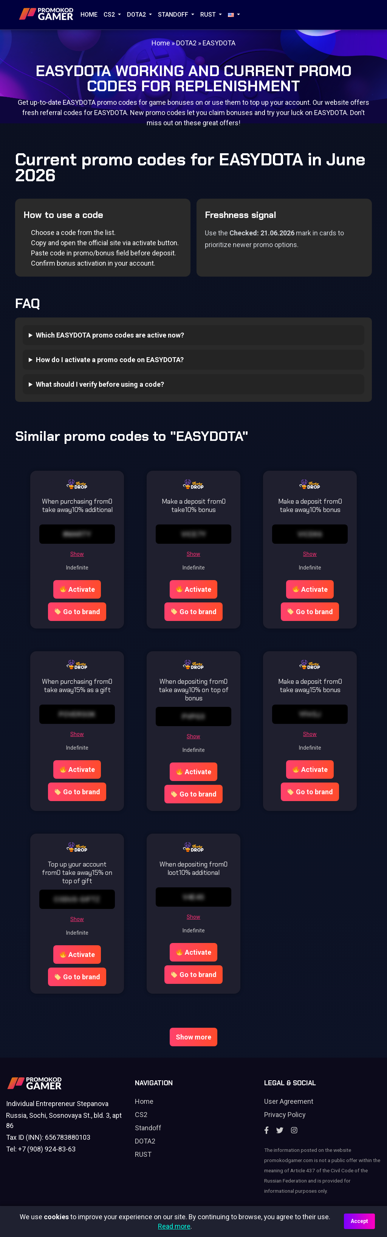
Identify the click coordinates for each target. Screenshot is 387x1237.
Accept (359, 1221)
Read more (174, 1226)
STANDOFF (174, 14)
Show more (193, 1037)
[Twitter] (279, 1130)
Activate (77, 589)
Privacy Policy (285, 1115)
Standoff (148, 1128)
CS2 (110, 14)
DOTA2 (137, 14)
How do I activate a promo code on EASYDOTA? (110, 360)
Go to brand (77, 612)
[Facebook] (266, 1130)
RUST (208, 14)
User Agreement (288, 1101)
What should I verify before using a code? (100, 384)
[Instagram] (294, 1130)
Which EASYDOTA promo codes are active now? (110, 335)
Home (89, 14)
